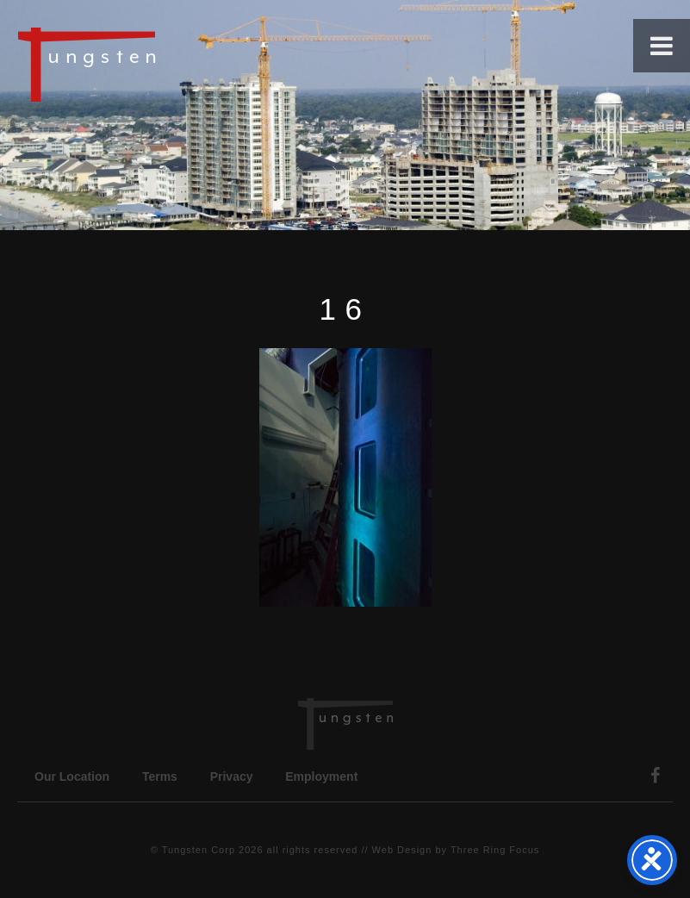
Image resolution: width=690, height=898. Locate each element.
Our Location (71, 776)
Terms (159, 776)
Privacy (231, 776)
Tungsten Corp (198, 850)
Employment (321, 776)
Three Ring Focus (495, 850)
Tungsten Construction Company (146, 64)
